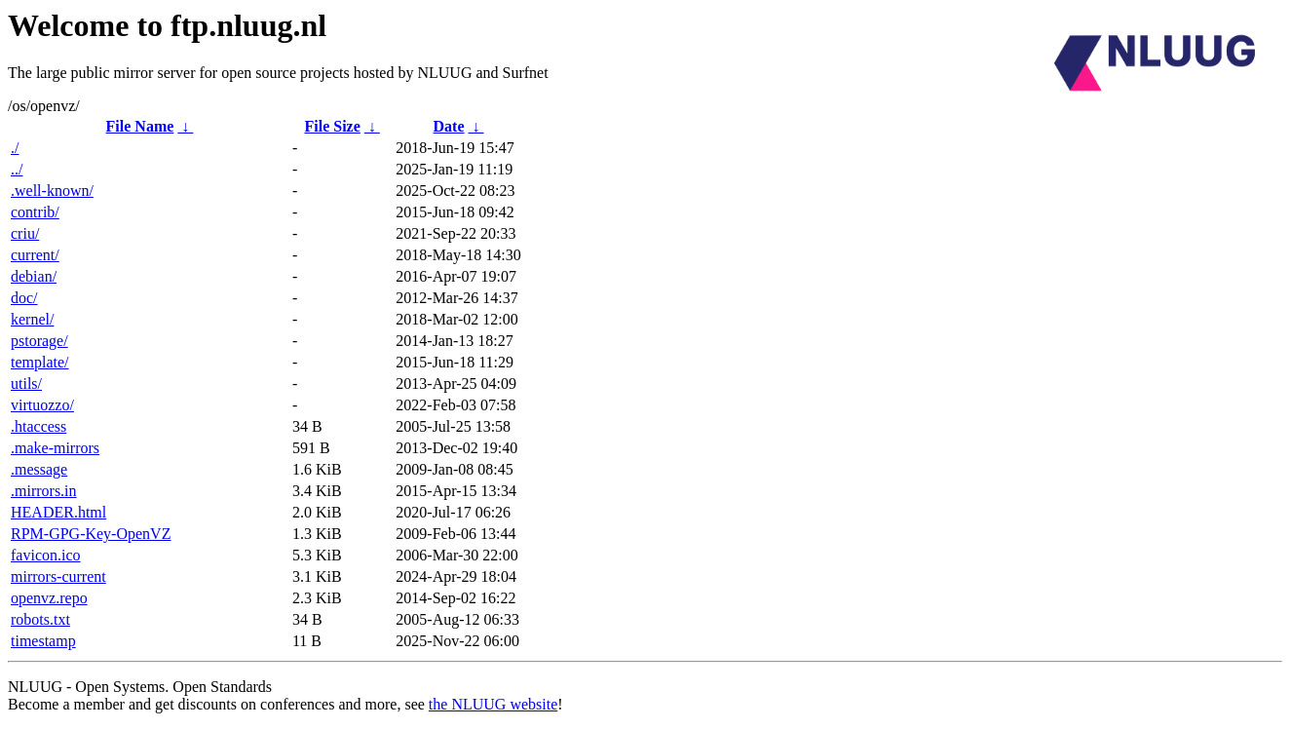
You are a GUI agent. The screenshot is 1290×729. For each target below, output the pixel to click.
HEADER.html (58, 512)
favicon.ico (46, 555)
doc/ (24, 297)
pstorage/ (39, 340)
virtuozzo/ (42, 405)
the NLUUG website (493, 704)
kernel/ (32, 319)
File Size (332, 126)
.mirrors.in (44, 490)
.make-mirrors (55, 448)
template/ (40, 362)
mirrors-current (58, 576)
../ (16, 169)
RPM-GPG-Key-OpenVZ (91, 533)
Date (449, 126)
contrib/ (35, 212)
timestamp (43, 641)
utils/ (26, 383)
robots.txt (40, 619)
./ (15, 147)
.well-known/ (52, 190)
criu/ (25, 233)
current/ (35, 255)
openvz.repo (49, 598)
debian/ (34, 276)
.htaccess (38, 426)
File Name (140, 126)
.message (39, 469)
